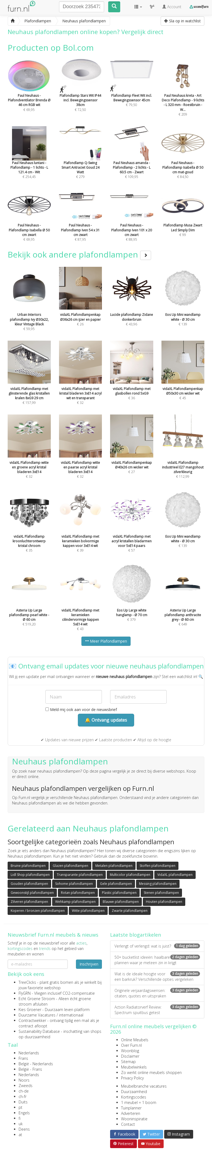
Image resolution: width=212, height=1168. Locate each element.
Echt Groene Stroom (37, 998)
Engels (24, 1112)
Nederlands (29, 1052)
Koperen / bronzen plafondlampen (38, 910)
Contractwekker (32, 1020)
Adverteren (130, 1113)
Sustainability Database (39, 1031)
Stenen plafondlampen (161, 892)
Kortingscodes (133, 1097)
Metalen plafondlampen (113, 865)
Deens (24, 1129)
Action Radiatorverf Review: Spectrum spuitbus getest (157, 1009)
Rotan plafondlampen (78, 892)
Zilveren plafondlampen (29, 901)
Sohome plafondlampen (74, 883)
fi (19, 1118)
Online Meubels (134, 1039)
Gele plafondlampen (116, 883)
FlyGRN (25, 993)
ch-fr (22, 1096)
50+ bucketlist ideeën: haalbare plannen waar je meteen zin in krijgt (157, 960)
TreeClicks (27, 982)
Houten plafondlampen (164, 901)
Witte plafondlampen (88, 910)
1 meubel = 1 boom (138, 1102)
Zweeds (26, 1085)
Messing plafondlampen (157, 883)
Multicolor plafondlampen (130, 874)
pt (20, 1107)
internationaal (71, 1015)
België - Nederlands (36, 1063)
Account (171, 6)
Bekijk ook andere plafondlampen (79, 254)
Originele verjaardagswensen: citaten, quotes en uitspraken (157, 993)
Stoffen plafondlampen (157, 865)
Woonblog (130, 1050)
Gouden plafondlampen (29, 883)
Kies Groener (30, 1009)
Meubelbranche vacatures (144, 1086)
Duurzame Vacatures (37, 1015)
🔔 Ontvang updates (106, 720)
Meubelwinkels (134, 1067)
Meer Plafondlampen (106, 641)
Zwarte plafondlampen (130, 910)
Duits (23, 1102)
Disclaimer (130, 1056)
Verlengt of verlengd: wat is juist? (157, 946)
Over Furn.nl (131, 1045)
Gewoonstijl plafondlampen (32, 892)
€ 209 (183, 94)
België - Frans (30, 1069)
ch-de (24, 1091)
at (20, 1134)
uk (21, 1123)
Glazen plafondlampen (70, 865)
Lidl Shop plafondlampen (30, 874)
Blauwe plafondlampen (121, 901)
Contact (128, 1124)
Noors (24, 1080)
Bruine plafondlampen (28, 865)
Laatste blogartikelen (135, 934)
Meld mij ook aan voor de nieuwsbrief (81, 709)
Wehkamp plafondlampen (75, 901)
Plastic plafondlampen (119, 892)
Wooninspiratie (134, 1118)
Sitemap (128, 1061)
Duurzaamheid (134, 1091)
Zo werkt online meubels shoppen (151, 1072)
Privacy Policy (132, 1078)
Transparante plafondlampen (80, 874)
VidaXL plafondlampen (175, 874)
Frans (23, 1058)
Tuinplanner (131, 1107)
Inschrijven (88, 964)
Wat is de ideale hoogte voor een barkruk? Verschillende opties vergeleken (157, 976)
